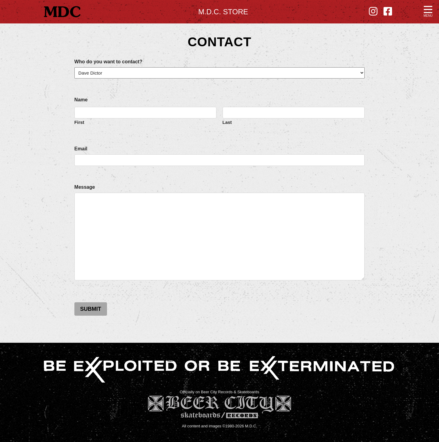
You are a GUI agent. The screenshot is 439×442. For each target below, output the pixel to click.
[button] (428, 11)
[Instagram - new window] (373, 11)
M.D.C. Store (223, 12)
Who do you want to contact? (108, 61)
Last (227, 122)
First (79, 122)
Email (80, 148)
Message (84, 187)
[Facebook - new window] (388, 11)
